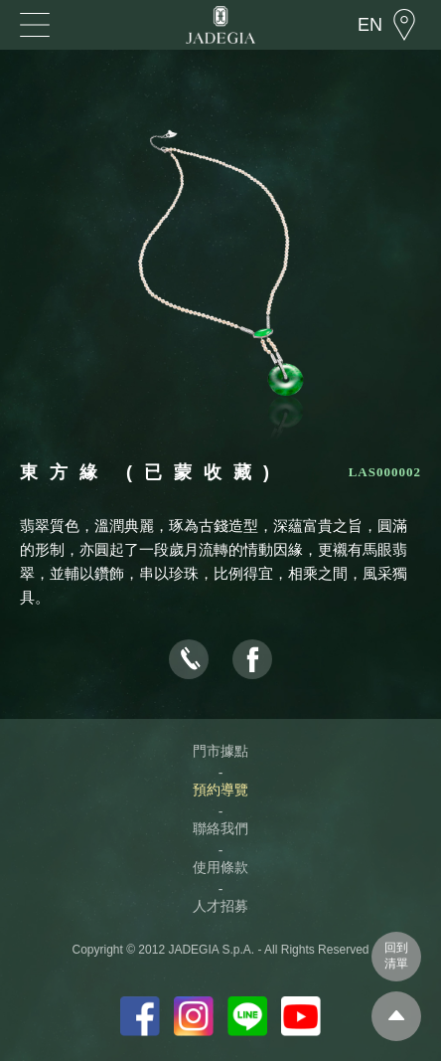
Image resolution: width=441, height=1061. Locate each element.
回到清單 (396, 956)
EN (370, 25)
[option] (220, 275)
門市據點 (220, 751)
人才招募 (220, 906)
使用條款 (220, 867)
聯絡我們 (220, 828)
